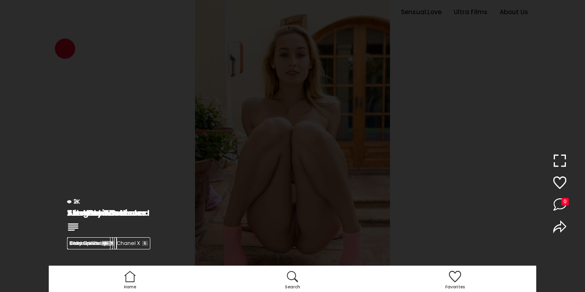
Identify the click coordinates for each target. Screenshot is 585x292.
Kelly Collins (89, 243)
